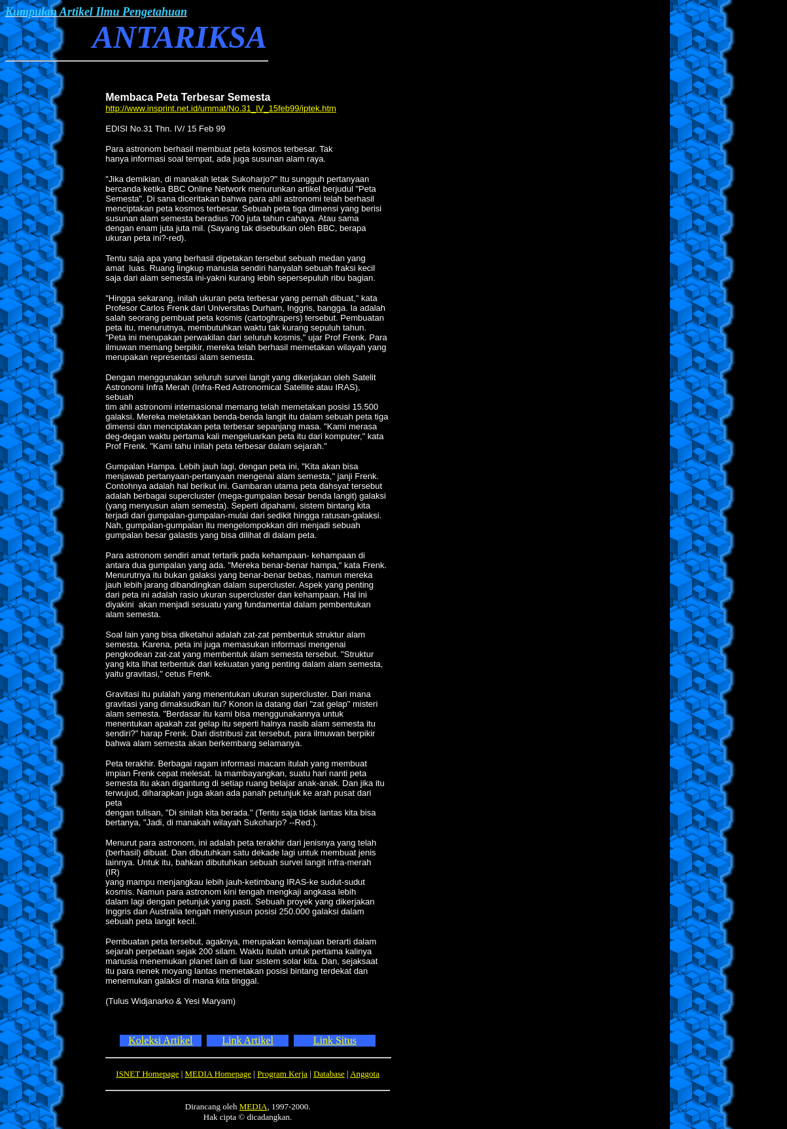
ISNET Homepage (147, 1074)
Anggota (364, 1074)
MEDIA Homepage (218, 1074)
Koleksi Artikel (160, 1040)
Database (329, 1074)
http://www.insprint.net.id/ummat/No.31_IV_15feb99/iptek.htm (220, 108)
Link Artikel (247, 1040)
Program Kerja (282, 1074)
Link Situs (335, 1040)
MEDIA (253, 1106)
